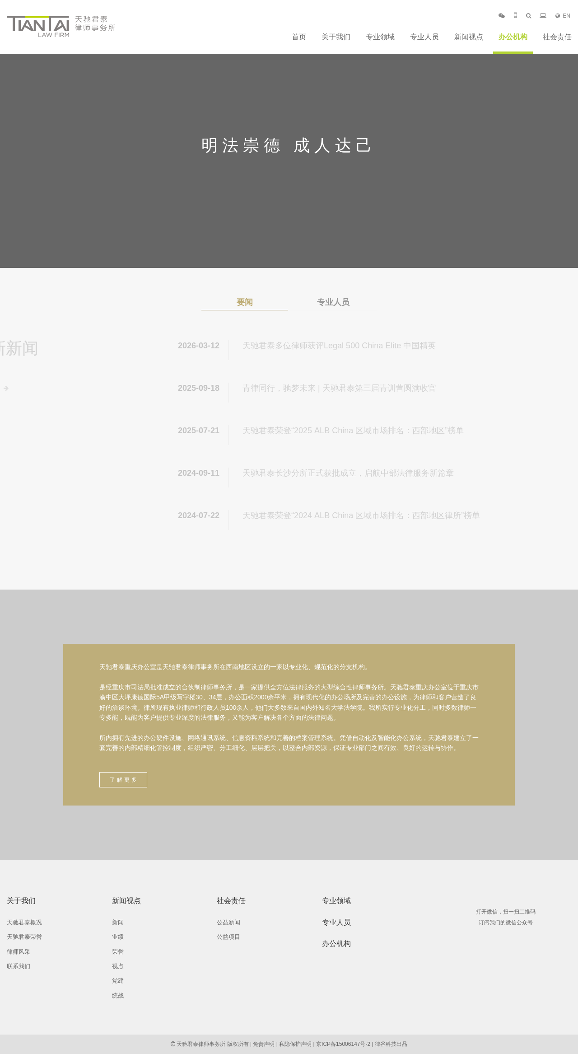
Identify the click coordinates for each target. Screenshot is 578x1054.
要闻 (245, 302)
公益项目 (228, 936)
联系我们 (18, 966)
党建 (118, 980)
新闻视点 (468, 37)
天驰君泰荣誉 (24, 936)
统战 (118, 995)
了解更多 (124, 780)
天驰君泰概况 (24, 922)
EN (562, 16)
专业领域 (380, 37)
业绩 (118, 936)
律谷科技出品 (391, 1044)
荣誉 (118, 951)
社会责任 (557, 37)
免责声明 (264, 1044)
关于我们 (336, 37)
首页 (299, 37)
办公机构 (513, 37)
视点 (118, 966)
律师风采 (18, 951)
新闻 (118, 922)
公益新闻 (228, 922)
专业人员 (424, 37)
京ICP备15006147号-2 (343, 1044)
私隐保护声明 (295, 1044)
